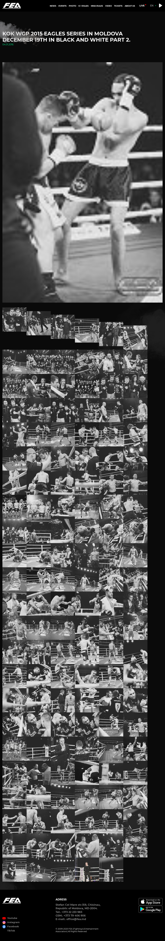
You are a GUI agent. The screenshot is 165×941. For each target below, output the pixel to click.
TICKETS (118, 6)
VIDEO (108, 6)
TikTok (11, 930)
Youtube (12, 918)
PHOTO (72, 6)
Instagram (13, 922)
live (142, 5)
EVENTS (62, 6)
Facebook (13, 926)
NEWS (53, 6)
